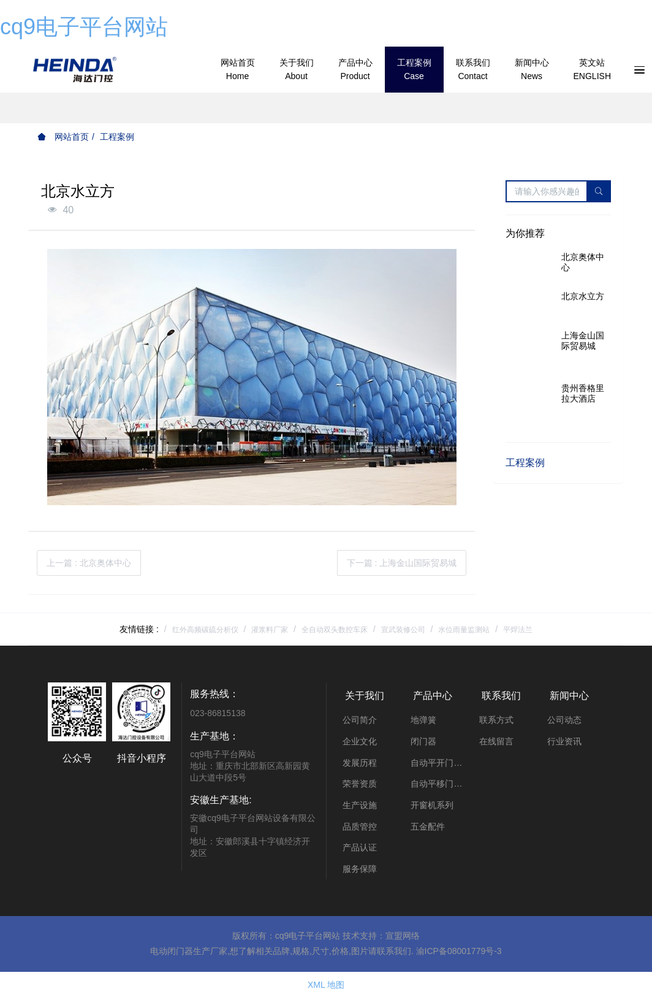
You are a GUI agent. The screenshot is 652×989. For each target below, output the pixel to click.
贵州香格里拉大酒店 (582, 393)
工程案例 (117, 137)
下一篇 (402, 563)
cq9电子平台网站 (84, 26)
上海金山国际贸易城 (582, 340)
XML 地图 (326, 976)
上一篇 (89, 563)
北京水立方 (582, 296)
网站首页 (63, 137)
